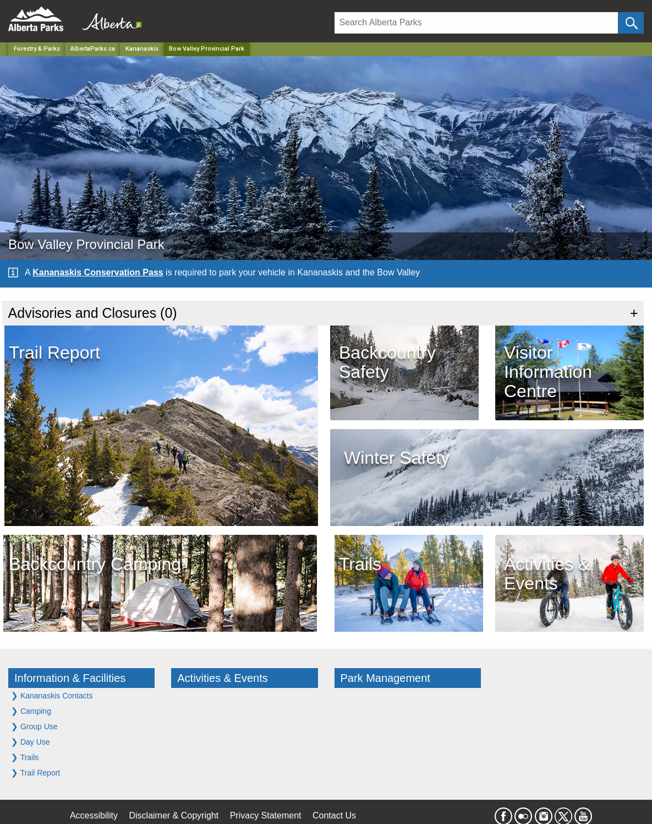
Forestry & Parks (37, 48)
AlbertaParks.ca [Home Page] (92, 48)
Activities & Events (222, 678)
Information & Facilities (69, 678)
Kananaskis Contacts (51, 695)
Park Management (385, 678)
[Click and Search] (631, 23)
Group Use (34, 726)
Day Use (30, 741)
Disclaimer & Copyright (174, 815)
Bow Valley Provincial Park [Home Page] (206, 48)
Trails (25, 757)
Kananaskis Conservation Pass (97, 272)
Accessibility (94, 815)
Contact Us (334, 815)
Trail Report (35, 772)
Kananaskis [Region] (141, 48)
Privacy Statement (266, 815)
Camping (31, 710)
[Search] (476, 23)
